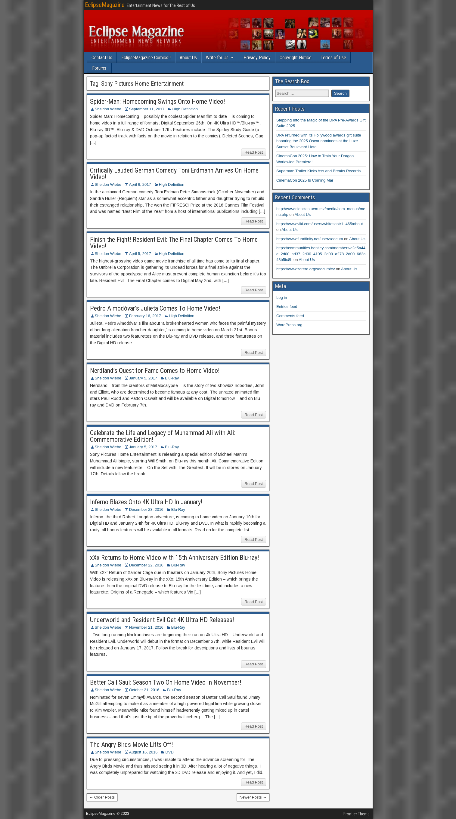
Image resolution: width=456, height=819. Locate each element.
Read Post (253, 152)
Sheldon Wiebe (108, 109)
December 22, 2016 (146, 565)
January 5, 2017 (143, 378)
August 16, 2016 (143, 752)
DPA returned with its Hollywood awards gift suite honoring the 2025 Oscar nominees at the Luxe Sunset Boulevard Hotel (318, 141)
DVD (169, 752)
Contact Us (102, 57)
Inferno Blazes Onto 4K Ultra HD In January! (146, 502)
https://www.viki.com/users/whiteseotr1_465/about (319, 224)
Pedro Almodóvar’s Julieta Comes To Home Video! (155, 308)
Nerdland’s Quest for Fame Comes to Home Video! (155, 370)
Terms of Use (333, 57)
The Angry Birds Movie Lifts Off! (131, 744)
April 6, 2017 (140, 184)
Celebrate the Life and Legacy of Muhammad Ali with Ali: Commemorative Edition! (162, 436)
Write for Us (217, 57)
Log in (281, 297)
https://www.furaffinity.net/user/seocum (309, 239)
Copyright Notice (296, 57)
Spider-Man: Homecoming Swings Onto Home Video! (157, 101)
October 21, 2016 (144, 690)
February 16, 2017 (145, 316)
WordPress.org (289, 325)
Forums (99, 68)
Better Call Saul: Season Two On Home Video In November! (165, 682)
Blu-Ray (172, 378)
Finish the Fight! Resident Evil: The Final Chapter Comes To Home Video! (174, 243)
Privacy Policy (257, 57)
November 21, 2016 (146, 627)
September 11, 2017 (147, 109)
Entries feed (286, 306)
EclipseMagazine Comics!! (146, 57)
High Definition (185, 109)
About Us (188, 57)
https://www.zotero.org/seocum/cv (305, 269)
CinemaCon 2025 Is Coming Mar (304, 180)
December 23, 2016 (146, 509)
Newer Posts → (253, 797)
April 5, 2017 (140, 253)
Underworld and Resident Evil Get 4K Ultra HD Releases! (162, 620)
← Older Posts (102, 797)
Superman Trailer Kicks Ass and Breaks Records (318, 171)
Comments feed (290, 316)
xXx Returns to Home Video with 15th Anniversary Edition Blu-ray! (174, 557)
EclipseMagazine (105, 4)
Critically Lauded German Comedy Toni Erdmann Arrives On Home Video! (174, 174)
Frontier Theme (356, 814)
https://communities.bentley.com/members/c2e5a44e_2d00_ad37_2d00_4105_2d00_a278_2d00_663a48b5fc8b (320, 254)
